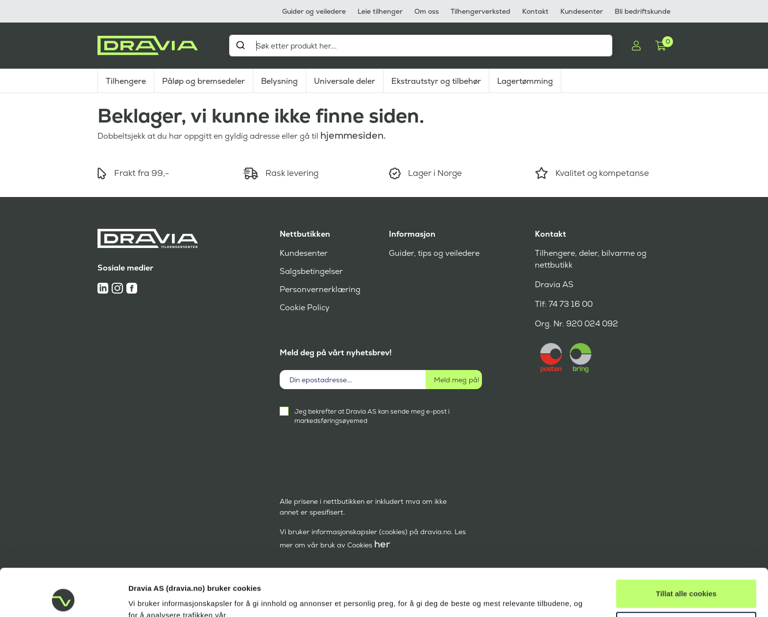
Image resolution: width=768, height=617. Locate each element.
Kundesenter (581, 11)
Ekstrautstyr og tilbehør (436, 81)
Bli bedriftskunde (643, 11)
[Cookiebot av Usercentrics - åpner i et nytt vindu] (63, 598)
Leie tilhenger (380, 11)
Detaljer (141, 597)
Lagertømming (525, 81)
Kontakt (535, 11)
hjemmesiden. (353, 135)
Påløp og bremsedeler (203, 81)
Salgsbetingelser (311, 271)
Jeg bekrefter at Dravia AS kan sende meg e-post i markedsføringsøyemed (372, 416)
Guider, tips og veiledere (434, 253)
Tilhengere (126, 81)
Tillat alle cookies (686, 549)
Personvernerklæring (320, 289)
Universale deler (344, 81)
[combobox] (421, 45)
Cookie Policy (305, 307)
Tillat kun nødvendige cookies (686, 581)
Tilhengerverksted (480, 11)
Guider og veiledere (314, 11)
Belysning (279, 81)
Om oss (426, 11)
